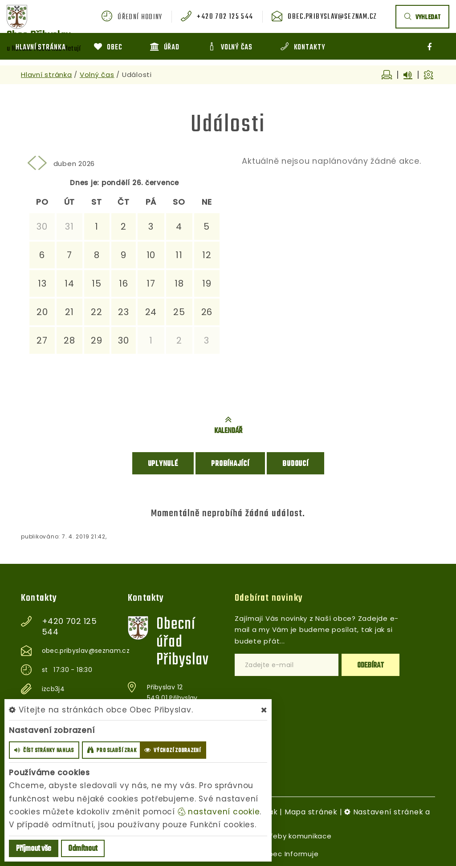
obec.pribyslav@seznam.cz (334, 17)
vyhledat (422, 17)
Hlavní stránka (46, 74)
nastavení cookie (219, 811)
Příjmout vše (33, 848)
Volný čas (97, 74)
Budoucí (295, 463)
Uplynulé (163, 463)
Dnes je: (84, 182)
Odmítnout (83, 848)
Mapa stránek (311, 811)
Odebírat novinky (269, 597)
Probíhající (230, 463)
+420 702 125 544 (229, 17)
